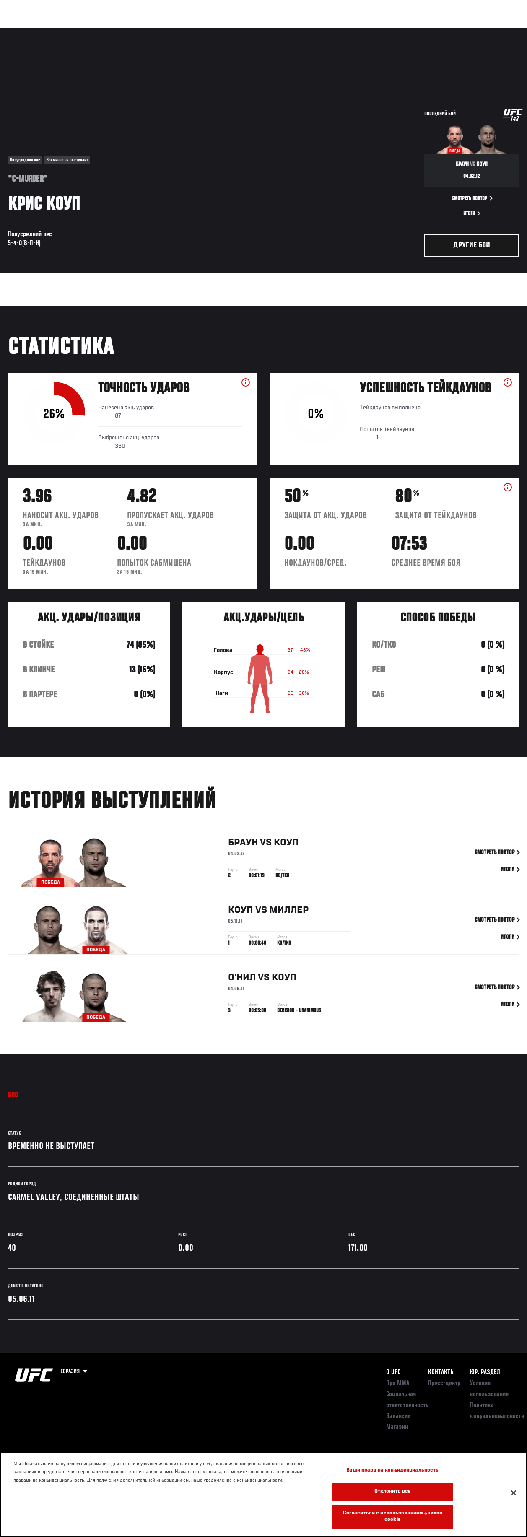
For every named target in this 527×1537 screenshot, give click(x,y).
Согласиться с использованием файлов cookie (393, 1517)
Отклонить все (392, 1491)
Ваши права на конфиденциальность (392, 1470)
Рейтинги (62, 32)
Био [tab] (13, 1095)
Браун (243, 844)
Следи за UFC (435, 32)
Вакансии (398, 1416)
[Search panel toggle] (500, 32)
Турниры (25, 32)
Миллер (289, 912)
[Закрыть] (513, 1493)
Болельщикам (387, 32)
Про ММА (397, 1383)
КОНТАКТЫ (441, 1372)
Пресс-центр (444, 1383)
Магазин (477, 32)
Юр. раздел (485, 1372)
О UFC (393, 1372)
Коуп (286, 844)
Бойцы (98, 32)
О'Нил (242, 979)
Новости (132, 32)
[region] (263, 1494)
